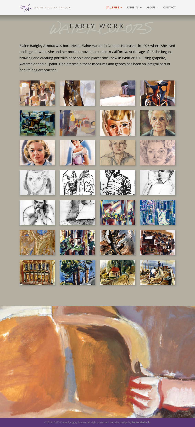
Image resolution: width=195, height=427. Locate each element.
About (150, 7)
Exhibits (133, 7)
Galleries (112, 7)
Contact (169, 7)
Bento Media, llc (141, 422)
